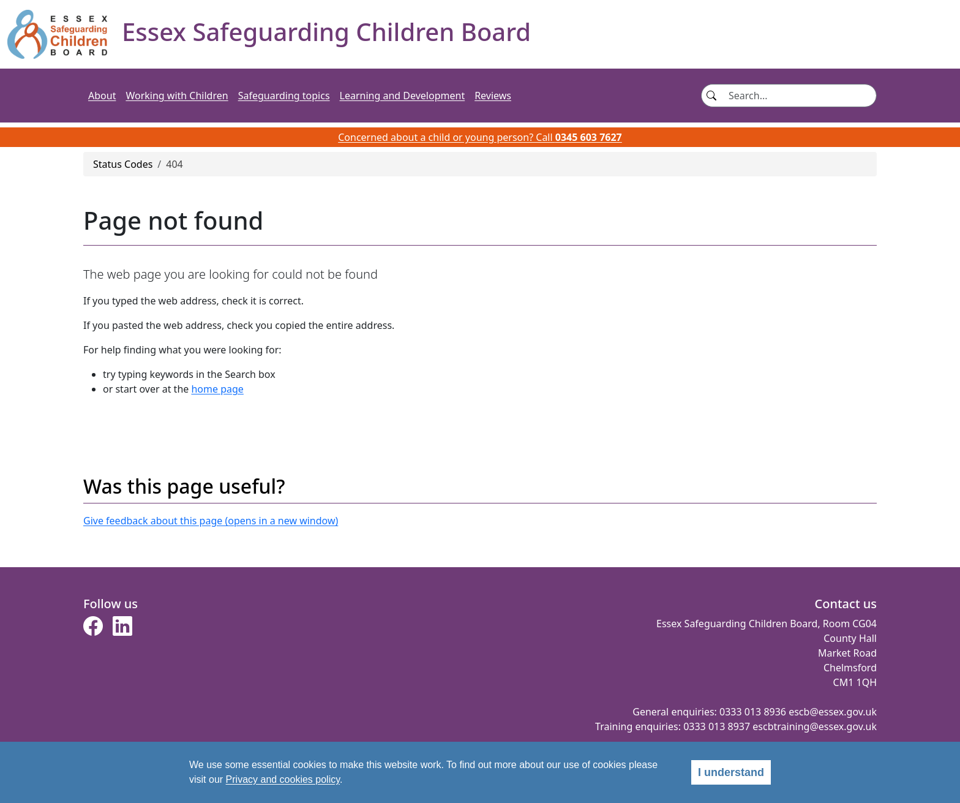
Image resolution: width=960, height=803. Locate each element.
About (102, 95)
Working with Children (177, 95)
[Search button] (711, 95)
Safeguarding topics (284, 95)
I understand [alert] (731, 772)
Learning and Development (402, 95)
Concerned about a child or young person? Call (480, 137)
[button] (93, 629)
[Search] (799, 95)
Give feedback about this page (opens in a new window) (210, 520)
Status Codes (122, 164)
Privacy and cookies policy (283, 779)
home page (217, 389)
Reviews (492, 95)
